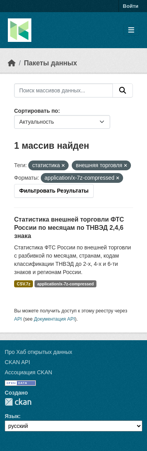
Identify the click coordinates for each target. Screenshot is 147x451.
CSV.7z (24, 283)
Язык (12, 416)
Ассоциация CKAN (28, 372)
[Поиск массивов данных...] (63, 90)
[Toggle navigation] (131, 30)
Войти (130, 6)
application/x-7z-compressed (65, 283)
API (18, 319)
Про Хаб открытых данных (38, 352)
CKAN (18, 402)
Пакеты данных (50, 63)
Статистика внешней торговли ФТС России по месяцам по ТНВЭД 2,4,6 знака (69, 227)
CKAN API (17, 362)
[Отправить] (123, 90)
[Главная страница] (12, 63)
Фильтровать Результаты (54, 191)
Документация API (54, 319)
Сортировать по (36, 111)
